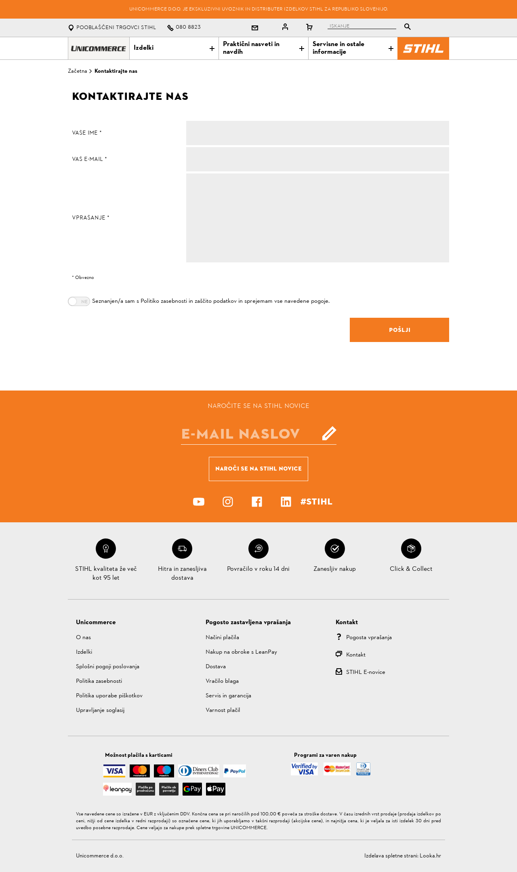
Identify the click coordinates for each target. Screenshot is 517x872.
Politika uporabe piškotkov (109, 696)
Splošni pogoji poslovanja (107, 667)
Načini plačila (222, 637)
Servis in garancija (228, 696)
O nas (83, 637)
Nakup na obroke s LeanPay (241, 652)
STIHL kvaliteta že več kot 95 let (106, 574)
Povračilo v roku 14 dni (258, 569)
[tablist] (371, 27)
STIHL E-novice (365, 672)
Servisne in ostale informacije (353, 48)
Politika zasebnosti (99, 681)
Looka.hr (430, 856)
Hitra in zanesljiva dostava (182, 574)
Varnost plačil (223, 710)
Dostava (216, 667)
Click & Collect (411, 569)
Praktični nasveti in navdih (263, 48)
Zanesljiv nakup (334, 569)
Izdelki (174, 48)
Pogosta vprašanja (369, 637)
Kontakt (356, 655)
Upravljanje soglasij (100, 710)
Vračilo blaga (222, 681)
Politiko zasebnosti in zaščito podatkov (189, 301)
